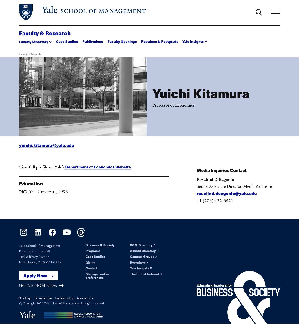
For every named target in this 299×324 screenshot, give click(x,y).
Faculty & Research (45, 33)
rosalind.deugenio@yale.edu (227, 195)
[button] (35, 40)
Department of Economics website (97, 168)
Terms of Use (43, 298)
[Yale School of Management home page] (83, 12)
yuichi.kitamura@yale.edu (46, 146)
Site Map (25, 298)
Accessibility (85, 298)
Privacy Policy (64, 298)
